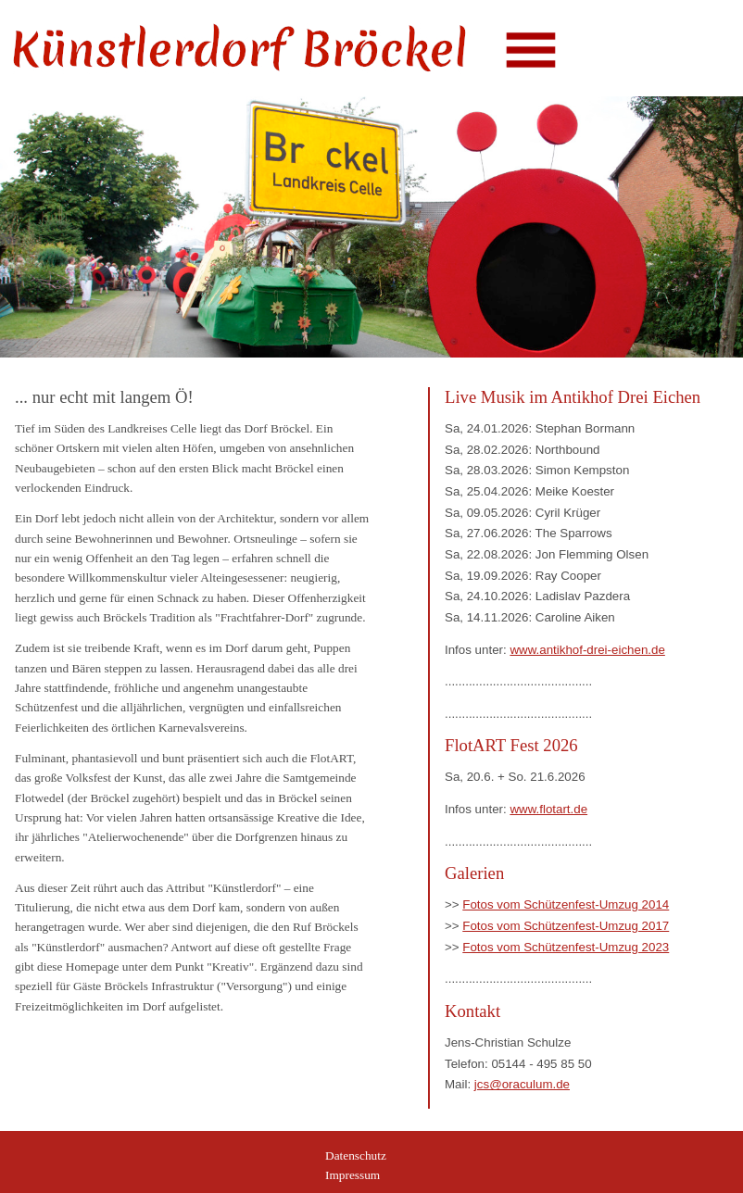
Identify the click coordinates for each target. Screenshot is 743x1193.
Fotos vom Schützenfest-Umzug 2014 (565, 904)
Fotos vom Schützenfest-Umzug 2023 (565, 947)
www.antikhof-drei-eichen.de (587, 650)
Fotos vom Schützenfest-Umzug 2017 (565, 926)
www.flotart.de (548, 809)
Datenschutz (355, 1155)
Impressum (352, 1175)
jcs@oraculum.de (522, 1084)
